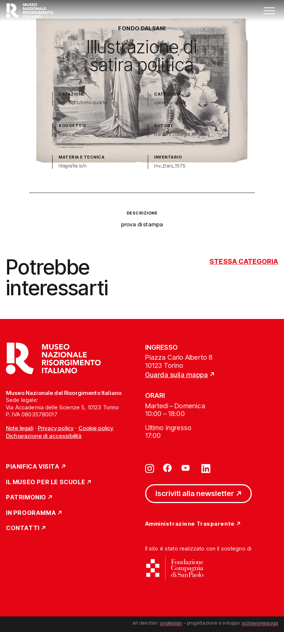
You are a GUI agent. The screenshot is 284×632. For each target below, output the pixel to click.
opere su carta (169, 102)
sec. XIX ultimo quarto (83, 102)
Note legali (19, 428)
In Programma (31, 513)
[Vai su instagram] (149, 467)
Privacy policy (56, 428)
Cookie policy (96, 428)
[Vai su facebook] (167, 467)
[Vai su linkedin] (205, 467)
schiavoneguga (260, 623)
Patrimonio (26, 497)
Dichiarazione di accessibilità (44, 435)
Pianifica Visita (33, 466)
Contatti (23, 528)
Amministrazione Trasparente (190, 524)
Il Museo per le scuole (45, 482)
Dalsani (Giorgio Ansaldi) (182, 134)
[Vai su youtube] (187, 467)
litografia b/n (73, 166)
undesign (171, 623)
